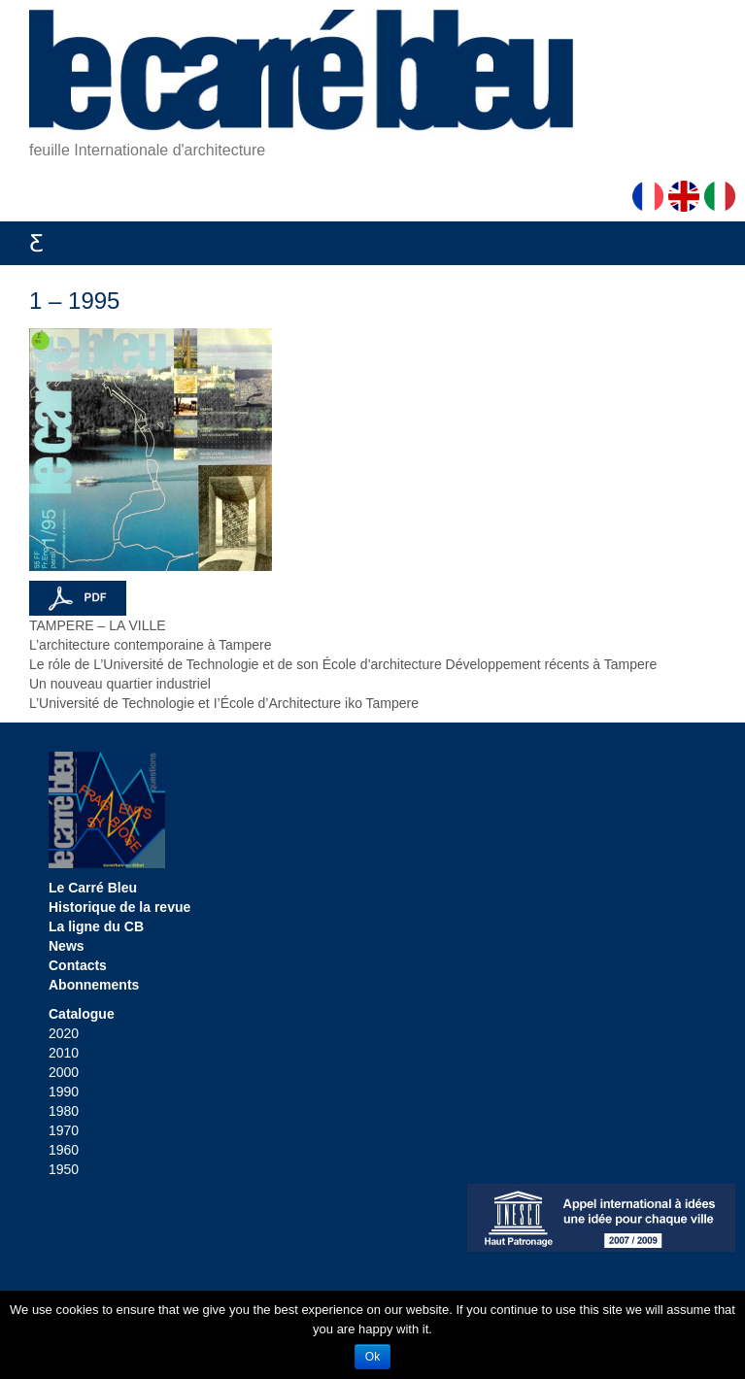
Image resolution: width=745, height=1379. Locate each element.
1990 (64, 1091)
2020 (64, 1033)
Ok (372, 1356)
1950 (64, 1169)
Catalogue (82, 1014)
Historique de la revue (119, 907)
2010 (64, 1052)
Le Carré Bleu (93, 887)
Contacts (78, 965)
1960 (64, 1150)
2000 (64, 1072)
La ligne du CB (96, 926)
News (67, 946)
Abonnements (94, 984)
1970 (64, 1130)
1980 (64, 1111)
